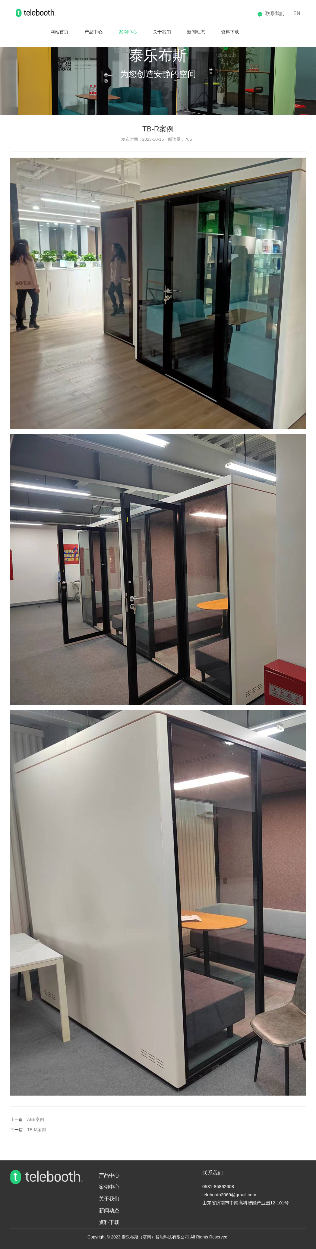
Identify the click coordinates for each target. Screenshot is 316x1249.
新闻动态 (191, 31)
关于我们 (154, 31)
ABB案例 (35, 1119)
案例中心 (117, 31)
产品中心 (80, 31)
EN (296, 13)
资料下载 (228, 31)
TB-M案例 (36, 1129)
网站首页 (42, 31)
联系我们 (271, 13)
